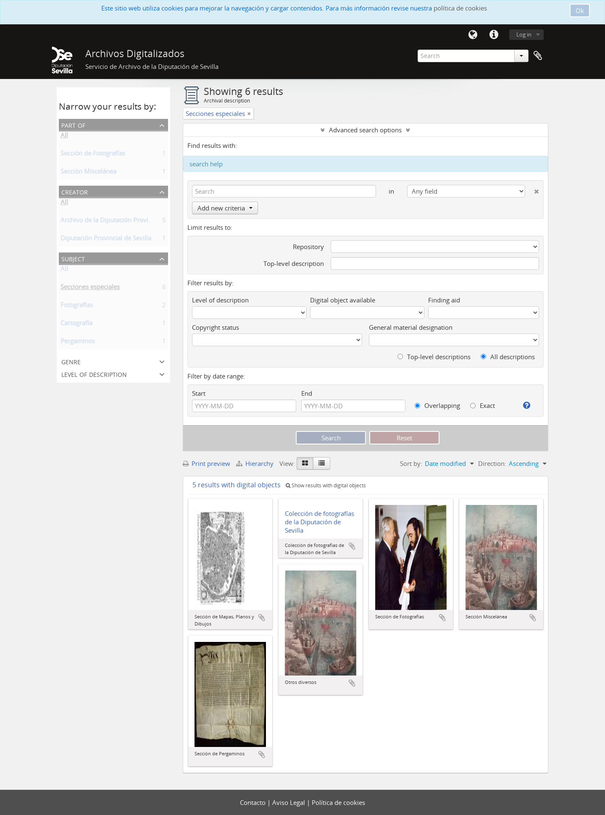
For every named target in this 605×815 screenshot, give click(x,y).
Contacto (253, 802)
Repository (308, 246)
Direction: (492, 463)
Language (472, 34)
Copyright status (215, 327)
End (306, 393)
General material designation (410, 327)
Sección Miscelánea (88, 172)
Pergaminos (77, 342)
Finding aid (444, 300)
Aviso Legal (289, 802)
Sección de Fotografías (92, 154)
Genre (71, 361)
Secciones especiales (90, 288)
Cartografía (76, 324)
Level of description (94, 373)
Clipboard (537, 55)
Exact (482, 405)
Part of (73, 124)
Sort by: (411, 463)
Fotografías (76, 306)
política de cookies (460, 8)
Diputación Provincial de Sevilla (105, 239)
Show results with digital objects (326, 485)
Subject (73, 258)
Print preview (206, 463)
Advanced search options (365, 130)
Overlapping (437, 405)
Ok (580, 10)
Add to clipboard (262, 617)
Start (198, 393)
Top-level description (293, 263)
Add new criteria (225, 208)
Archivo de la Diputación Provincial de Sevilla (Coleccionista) (147, 221)
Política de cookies (338, 802)
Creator (74, 191)
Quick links (493, 34)
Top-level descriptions (434, 356)
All (64, 136)
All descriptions (508, 356)
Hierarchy (255, 463)
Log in (523, 34)
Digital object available (342, 300)
